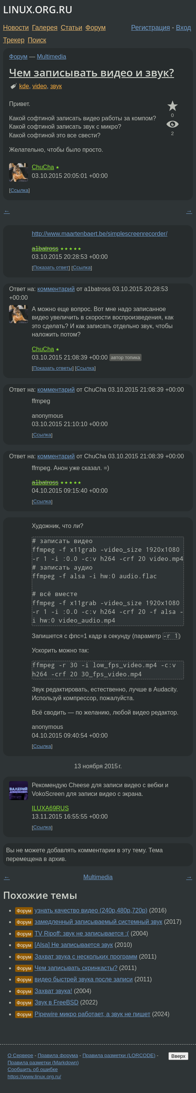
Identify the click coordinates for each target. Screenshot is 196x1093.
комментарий (56, 289)
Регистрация (150, 27)
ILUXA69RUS (50, 808)
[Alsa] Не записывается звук (73, 945)
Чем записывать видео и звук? (91, 72)
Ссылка (19, 190)
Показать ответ (51, 268)
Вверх (178, 1056)
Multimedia (51, 56)
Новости (16, 27)
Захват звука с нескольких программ (85, 956)
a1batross (45, 248)
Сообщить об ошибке (33, 1069)
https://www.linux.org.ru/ (34, 1076)
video (40, 86)
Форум (96, 27)
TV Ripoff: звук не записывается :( (81, 933)
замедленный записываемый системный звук (98, 922)
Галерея (45, 27)
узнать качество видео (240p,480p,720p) (90, 910)
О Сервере (20, 1055)
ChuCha (43, 167)
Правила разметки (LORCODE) (119, 1055)
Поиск (37, 40)
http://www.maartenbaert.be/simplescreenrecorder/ (99, 233)
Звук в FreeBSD (56, 1002)
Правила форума (58, 1055)
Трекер (14, 40)
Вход (183, 27)
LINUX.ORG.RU (37, 9)
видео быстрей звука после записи (83, 979)
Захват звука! (53, 991)
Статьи (71, 27)
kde (24, 86)
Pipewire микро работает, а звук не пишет (92, 1014)
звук (56, 86)
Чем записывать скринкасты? (75, 968)
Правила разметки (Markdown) (43, 1062)
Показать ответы (52, 368)
